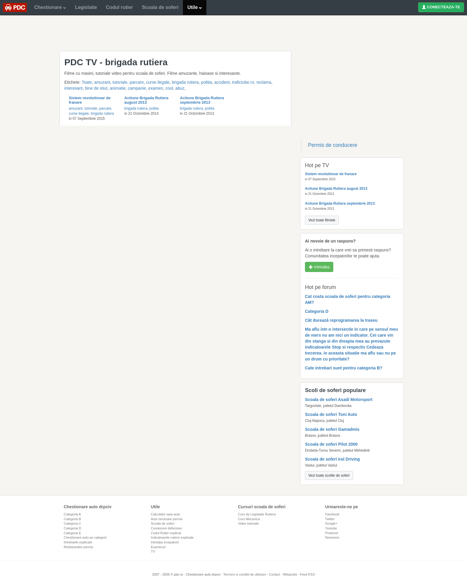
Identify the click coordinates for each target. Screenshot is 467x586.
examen (155, 88)
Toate (87, 82)
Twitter (330, 519)
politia (206, 82)
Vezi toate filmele (321, 220)
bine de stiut (96, 88)
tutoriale (120, 82)
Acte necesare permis (167, 519)
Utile (194, 7)
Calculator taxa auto (165, 514)
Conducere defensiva (166, 528)
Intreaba (319, 267)
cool (169, 88)
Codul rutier (119, 7)
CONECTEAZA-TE (441, 7)
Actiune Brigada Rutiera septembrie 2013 (202, 100)
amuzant (102, 82)
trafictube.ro (243, 82)
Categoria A (72, 514)
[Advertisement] (233, 32)
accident (222, 82)
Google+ (331, 523)
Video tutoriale (248, 523)
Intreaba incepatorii (165, 542)
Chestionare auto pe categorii (85, 537)
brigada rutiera (185, 82)
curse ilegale (157, 82)
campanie (137, 88)
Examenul (158, 547)
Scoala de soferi (160, 7)
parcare (137, 82)
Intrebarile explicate (78, 542)
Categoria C (72, 523)
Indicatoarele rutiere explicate (172, 537)
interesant (73, 88)
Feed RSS (307, 574)
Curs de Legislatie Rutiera (257, 514)
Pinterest (331, 533)
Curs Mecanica (249, 519)
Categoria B (72, 519)
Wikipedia (290, 574)
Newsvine (332, 537)
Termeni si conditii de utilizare (244, 574)
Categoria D (72, 528)
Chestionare (50, 7)
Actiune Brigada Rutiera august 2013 (146, 100)
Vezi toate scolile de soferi (329, 475)
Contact (274, 574)
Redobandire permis (78, 547)
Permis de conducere (332, 145)
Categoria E (72, 533)
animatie (118, 88)
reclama (263, 82)
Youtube (331, 528)
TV (153, 551)
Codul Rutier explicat (166, 533)
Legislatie (86, 7)
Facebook (332, 514)
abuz (179, 88)
